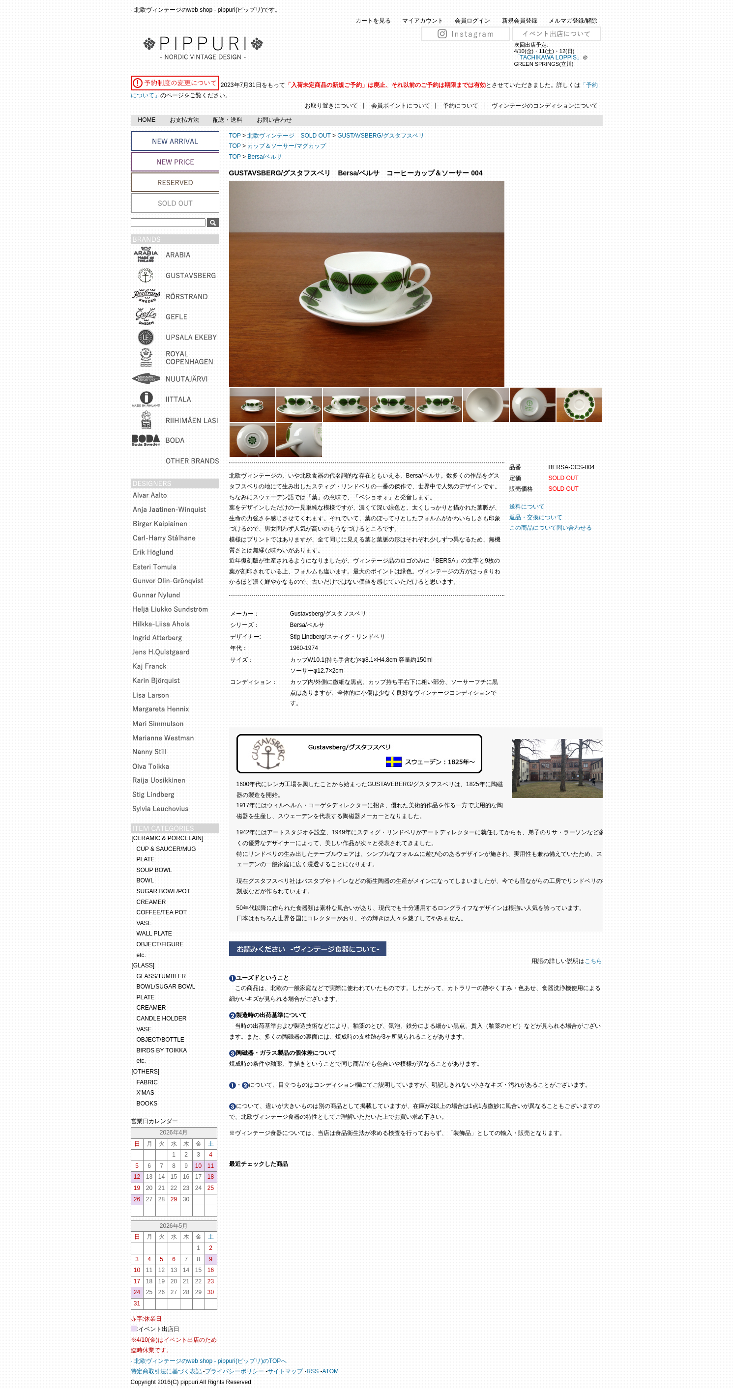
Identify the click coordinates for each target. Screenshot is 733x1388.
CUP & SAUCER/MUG (166, 849)
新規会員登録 (519, 20)
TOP (235, 135)
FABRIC (147, 1082)
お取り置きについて (331, 105)
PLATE (146, 859)
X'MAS (145, 1092)
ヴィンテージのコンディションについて (545, 105)
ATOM (331, 1371)
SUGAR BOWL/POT (163, 891)
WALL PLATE (154, 933)
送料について (527, 506)
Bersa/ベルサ (264, 156)
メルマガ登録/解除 (573, 20)
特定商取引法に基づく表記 (166, 1371)
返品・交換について (535, 517)
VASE (144, 923)
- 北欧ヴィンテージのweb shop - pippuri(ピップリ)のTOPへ (209, 1361)
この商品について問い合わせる (550, 527)
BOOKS (147, 1103)
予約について (460, 105)
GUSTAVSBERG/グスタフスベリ (380, 135)
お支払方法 (184, 119)
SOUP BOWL (154, 870)
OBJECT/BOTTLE (160, 1039)
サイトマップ (285, 1371)
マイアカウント (422, 20)
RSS (313, 1371)
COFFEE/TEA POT (162, 912)
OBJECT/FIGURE (160, 944)
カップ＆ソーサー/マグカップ (286, 145)
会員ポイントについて (400, 105)
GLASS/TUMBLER (161, 976)
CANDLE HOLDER (162, 1018)
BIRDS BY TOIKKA (162, 1050)
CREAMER (151, 902)
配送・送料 (227, 119)
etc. (141, 955)
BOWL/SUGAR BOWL (166, 986)
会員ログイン (472, 20)
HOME (147, 119)
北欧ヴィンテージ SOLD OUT (288, 135)
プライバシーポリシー (234, 1371)
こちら (594, 961)
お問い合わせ (274, 119)
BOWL (145, 880)
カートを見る (373, 20)
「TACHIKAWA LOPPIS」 (548, 57)
